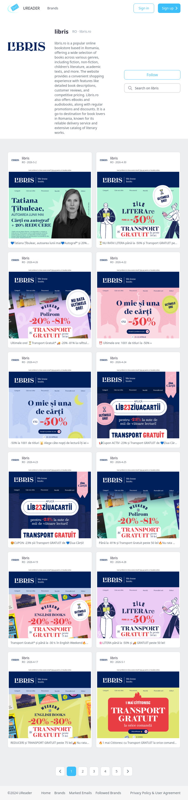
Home (46, 793)
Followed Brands (108, 793)
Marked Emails (80, 793)
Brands (52, 8)
